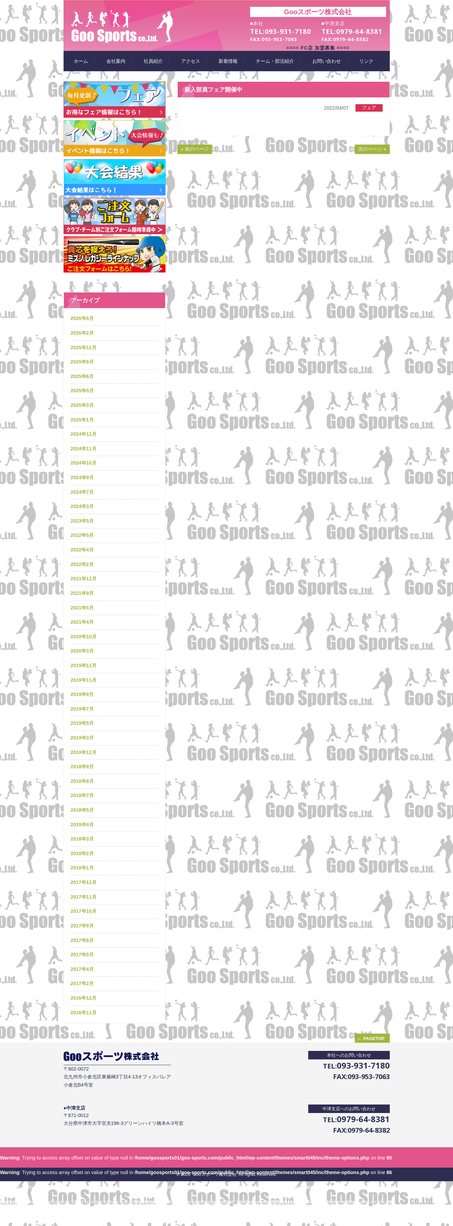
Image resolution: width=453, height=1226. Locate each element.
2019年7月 (82, 709)
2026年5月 (82, 318)
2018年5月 (82, 810)
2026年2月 (82, 333)
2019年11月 (84, 680)
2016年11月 (84, 1012)
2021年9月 (82, 593)
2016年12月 (84, 998)
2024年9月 (82, 477)
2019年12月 (84, 665)
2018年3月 (82, 839)
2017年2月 (82, 983)
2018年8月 (82, 781)
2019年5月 (82, 723)
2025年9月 (82, 361)
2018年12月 (84, 752)
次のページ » (372, 149)
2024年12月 (84, 434)
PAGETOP (373, 1038)
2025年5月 (82, 390)
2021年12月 (84, 578)
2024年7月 (82, 492)
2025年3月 (82, 405)
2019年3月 (82, 737)
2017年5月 (82, 954)
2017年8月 (82, 940)
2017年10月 (84, 911)
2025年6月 (82, 376)
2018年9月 (82, 766)
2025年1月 (82, 419)
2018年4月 (82, 824)
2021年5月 (82, 607)
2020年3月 (82, 651)
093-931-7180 (288, 31)
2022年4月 (82, 549)
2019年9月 (82, 694)
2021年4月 (82, 622)
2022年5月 (82, 535)
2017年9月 (82, 925)
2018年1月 (82, 867)
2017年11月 (84, 897)
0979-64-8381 (359, 31)
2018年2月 (82, 853)
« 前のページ (195, 149)
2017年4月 (82, 969)
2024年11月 (84, 448)
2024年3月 (82, 506)
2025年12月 (84, 347)
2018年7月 (82, 795)
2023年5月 (82, 521)
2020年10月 (84, 636)
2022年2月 (82, 564)
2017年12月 (84, 882)
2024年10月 (84, 463)
